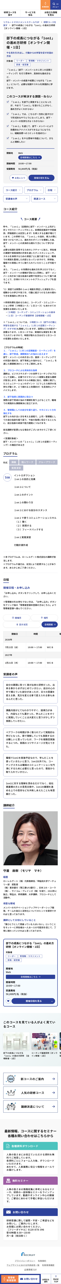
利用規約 (42, 1260)
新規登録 (45, 5)
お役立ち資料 (45, 1280)
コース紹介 (11, 190)
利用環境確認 (48, 1265)
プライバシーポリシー (25, 1260)
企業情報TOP (30, 1269)
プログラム (32, 190)
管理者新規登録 (10, 1279)
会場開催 (49, 624)
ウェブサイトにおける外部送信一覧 (23, 1265)
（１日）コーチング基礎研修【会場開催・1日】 (30, 315)
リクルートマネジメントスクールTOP (21, 22)
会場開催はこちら (30, 157)
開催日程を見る (41, 177)
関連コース (39, 198)
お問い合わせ (29, 1278)
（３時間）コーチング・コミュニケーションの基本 (31, 312)
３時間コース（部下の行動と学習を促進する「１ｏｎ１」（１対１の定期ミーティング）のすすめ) (30, 325)
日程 (50, 190)
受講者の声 (11, 198)
